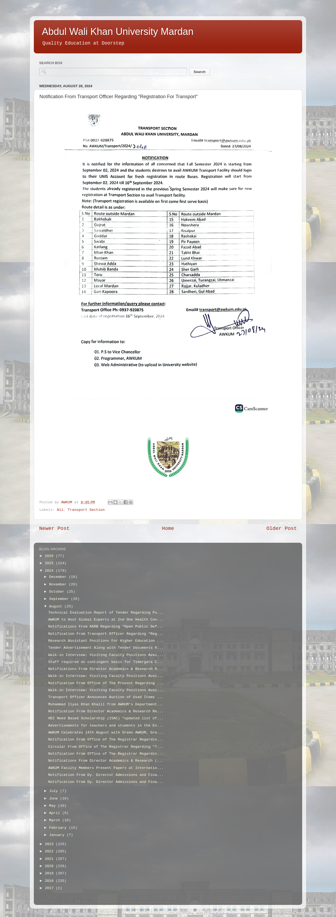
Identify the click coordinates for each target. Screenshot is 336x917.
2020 (50, 866)
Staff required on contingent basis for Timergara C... (105, 662)
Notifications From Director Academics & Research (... (105, 761)
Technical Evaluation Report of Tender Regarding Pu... (105, 613)
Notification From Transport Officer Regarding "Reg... (105, 634)
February (59, 828)
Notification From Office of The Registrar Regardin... (105, 740)
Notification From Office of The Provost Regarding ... (105, 683)
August (56, 606)
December (59, 577)
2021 (50, 859)
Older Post (281, 528)
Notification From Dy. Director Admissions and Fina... (105, 775)
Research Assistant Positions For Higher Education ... (105, 641)
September (60, 599)
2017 (50, 888)
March (55, 820)
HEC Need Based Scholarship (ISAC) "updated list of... (105, 718)
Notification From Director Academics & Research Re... (105, 711)
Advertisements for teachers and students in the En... (105, 726)
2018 (50, 881)
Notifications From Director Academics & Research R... (105, 669)
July (54, 791)
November (59, 584)
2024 (50, 571)
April (55, 813)
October (58, 592)
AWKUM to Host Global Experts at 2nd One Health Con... (105, 620)
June (54, 799)
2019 (50, 873)
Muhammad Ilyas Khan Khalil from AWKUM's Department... (105, 704)
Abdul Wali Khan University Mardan (117, 31)
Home (168, 528)
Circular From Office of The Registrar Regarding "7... (105, 747)
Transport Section (86, 510)
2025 (50, 563)
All (60, 510)
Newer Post (54, 528)
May (53, 806)
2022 (50, 851)
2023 (50, 844)
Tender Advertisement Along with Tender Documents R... (105, 648)
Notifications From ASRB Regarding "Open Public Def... (105, 627)
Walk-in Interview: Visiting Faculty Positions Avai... (105, 655)
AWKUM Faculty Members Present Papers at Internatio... (105, 768)
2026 (50, 556)
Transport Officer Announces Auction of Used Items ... (105, 697)
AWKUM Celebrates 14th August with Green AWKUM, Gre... (105, 733)
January (58, 835)
